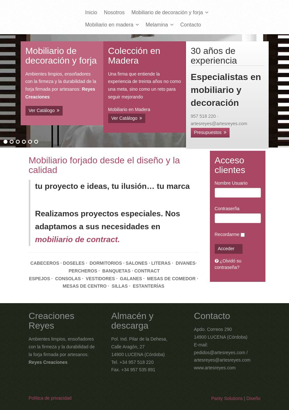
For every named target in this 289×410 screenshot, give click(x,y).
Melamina (157, 24)
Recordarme (227, 234)
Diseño (253, 398)
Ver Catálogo (42, 110)
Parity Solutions (227, 398)
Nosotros (114, 12)
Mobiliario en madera (109, 24)
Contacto (190, 24)
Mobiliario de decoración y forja (167, 12)
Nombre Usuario (231, 183)
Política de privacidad (50, 398)
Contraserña (227, 208)
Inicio (91, 12)
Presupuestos (208, 132)
